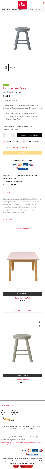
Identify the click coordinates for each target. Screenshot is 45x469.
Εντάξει (16, 466)
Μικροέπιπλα (12, 178)
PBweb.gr (22, 440)
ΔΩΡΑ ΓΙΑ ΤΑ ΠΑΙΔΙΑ (15, 181)
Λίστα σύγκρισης (30, 141)
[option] (22, 38)
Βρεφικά (14, 9)
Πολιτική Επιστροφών (27, 426)
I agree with (16, 147)
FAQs (38, 426)
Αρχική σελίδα (5, 9)
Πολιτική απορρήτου (26, 466)
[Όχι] (43, 463)
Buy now (22, 152)
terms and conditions (20, 147)
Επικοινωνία (32, 429)
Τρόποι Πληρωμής (10, 426)
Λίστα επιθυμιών (11, 141)
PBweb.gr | (33, 437)
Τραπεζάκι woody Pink (22, 298)
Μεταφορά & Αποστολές (24, 126)
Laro (23, 429)
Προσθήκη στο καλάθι (29, 135)
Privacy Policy (15, 429)
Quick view (22, 294)
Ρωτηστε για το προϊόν (10, 129)
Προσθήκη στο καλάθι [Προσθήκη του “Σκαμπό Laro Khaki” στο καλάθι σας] (39, 322)
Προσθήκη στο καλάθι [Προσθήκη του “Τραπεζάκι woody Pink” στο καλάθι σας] (39, 240)
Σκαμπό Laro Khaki (22, 380)
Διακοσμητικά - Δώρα (24, 175)
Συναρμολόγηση (8, 126)
